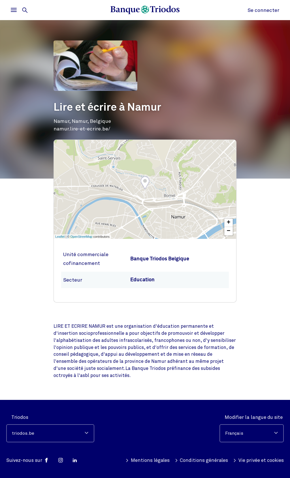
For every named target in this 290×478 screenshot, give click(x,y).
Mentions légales (147, 460)
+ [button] (229, 222)
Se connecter (263, 10)
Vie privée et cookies (258, 460)
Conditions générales (201, 460)
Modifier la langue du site (254, 417)
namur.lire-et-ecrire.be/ (82, 129)
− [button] (229, 231)
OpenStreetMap (82, 236)
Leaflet (60, 236)
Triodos (19, 417)
